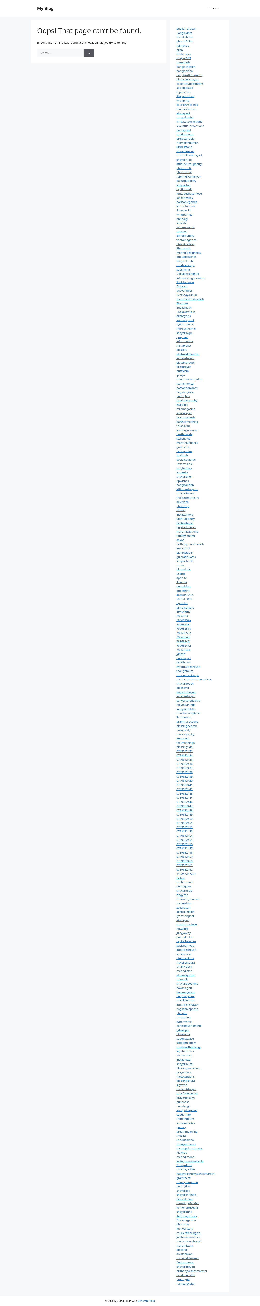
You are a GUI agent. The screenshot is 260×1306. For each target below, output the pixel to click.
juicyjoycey (183, 933)
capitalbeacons (186, 941)
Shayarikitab (184, 261)
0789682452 (184, 827)
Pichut (180, 878)
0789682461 (184, 865)
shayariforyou (185, 1267)
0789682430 (184, 781)
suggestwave (185, 1038)
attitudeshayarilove (189, 193)
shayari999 (183, 58)
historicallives (185, 244)
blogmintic (183, 569)
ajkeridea (182, 502)
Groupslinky (184, 1165)
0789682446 (184, 802)
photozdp (182, 506)
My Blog (45, 8)
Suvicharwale (185, 282)
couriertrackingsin (188, 1233)
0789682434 (184, 755)
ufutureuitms (185, 958)
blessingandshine (188, 1068)
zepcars (181, 231)
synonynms (184, 1021)
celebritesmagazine (189, 379)
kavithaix (182, 455)
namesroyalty (185, 1283)
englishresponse (187, 1009)
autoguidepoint (186, 1110)
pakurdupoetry (186, 181)
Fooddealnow (185, 1140)
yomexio (182, 472)
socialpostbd (184, 88)
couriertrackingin (187, 675)
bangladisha (184, 71)
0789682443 (184, 793)
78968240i (183, 637)
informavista (184, 341)
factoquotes (184, 451)
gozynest (182, 337)
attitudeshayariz (187, 489)
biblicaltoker (184, 1199)
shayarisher (184, 476)
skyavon (181, 1085)
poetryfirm (183, 1186)
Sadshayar (183, 269)
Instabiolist (183, 345)
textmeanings (185, 743)
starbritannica (185, 206)
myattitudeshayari (188, 667)
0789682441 (184, 785)
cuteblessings (185, 265)
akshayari (182, 920)
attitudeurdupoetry (189, 164)
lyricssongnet (185, 916)
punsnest (182, 1102)
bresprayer (183, 367)
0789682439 (184, 776)
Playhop (181, 1152)
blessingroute (185, 362)
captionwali (184, 189)
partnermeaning (187, 422)
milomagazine (185, 409)
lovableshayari (185, 696)
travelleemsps (185, 1000)
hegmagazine (185, 996)
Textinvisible (184, 464)
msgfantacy (184, 468)
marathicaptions (187, 531)
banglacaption (185, 67)
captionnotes (185, 134)
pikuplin (181, 1013)
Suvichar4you (185, 945)
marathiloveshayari (189, 155)
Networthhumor (187, 143)
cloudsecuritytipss (188, 713)
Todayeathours (186, 1144)
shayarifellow (185, 493)
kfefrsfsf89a (184, 599)
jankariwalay (184, 197)
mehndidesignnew (188, 253)
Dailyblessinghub (187, 274)
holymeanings (185, 705)
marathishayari (186, 1089)
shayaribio (183, 1190)
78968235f (183, 624)
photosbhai (184, 172)
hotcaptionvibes (187, 388)
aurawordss (184, 1055)
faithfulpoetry (185, 519)
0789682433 (184, 751)
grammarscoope (187, 721)
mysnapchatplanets (189, 1148)
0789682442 (184, 789)
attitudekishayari (187, 1005)
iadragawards (185, 227)
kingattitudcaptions (189, 121)
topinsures (183, 92)
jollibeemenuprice (188, 1237)
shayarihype (184, 333)
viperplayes (184, 413)
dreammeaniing (186, 1131)
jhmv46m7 (183, 612)
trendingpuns (185, 1119)
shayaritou (183, 185)
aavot (180, 540)
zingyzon (182, 895)
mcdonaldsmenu (187, 1258)
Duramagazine (186, 1220)
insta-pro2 (183, 548)
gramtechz (183, 1178)
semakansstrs (185, 1123)
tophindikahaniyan (188, 176)
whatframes (184, 214)
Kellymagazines (186, 1216)
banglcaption (185, 485)
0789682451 (184, 823)
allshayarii (183, 113)
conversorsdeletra (188, 700)
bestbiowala (184, 434)
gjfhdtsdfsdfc (185, 607)
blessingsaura (185, 1081)
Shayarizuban (185, 96)
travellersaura (185, 962)
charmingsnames (187, 899)
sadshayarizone (186, 430)
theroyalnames (186, 329)
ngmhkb (182, 603)
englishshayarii (186, 692)
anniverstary (184, 1228)
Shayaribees (184, 290)
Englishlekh (184, 307)
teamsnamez (185, 383)
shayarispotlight (187, 983)
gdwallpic (182, 1030)
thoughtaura (184, 671)
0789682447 (184, 806)
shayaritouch (185, 683)
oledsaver (182, 688)
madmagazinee (186, 924)
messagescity (185, 734)
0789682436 (184, 764)
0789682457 (184, 848)
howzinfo (182, 929)
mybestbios (184, 903)
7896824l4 (183, 650)
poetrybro (183, 396)
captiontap (183, 1114)
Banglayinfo (184, 33)
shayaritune (184, 1212)
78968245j (183, 641)
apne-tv (181, 578)
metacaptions (185, 1076)
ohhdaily (182, 219)
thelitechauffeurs (187, 498)
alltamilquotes (185, 975)
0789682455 (184, 840)
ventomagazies (186, 240)
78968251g (183, 628)
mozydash (183, 62)
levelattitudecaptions (190, 126)
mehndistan (184, 971)
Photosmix (183, 248)
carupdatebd (184, 117)
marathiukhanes (187, 443)
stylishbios (183, 438)
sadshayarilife (185, 1169)
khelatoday (183, 54)
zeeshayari (183, 907)
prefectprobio (185, 138)
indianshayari (185, 358)
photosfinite (184, 41)
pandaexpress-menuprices (193, 679)
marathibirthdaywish (190, 299)
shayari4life (184, 160)
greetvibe (182, 447)
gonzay (181, 1127)
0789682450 (184, 819)
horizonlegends (186, 202)
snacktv (181, 223)
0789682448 (184, 810)
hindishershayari (187, 79)
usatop (181, 574)
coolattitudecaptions (190, 83)
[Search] (89, 53)
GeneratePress (146, 1300)
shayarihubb (184, 561)
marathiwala (184, 1245)
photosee (182, 1224)
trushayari (183, 426)
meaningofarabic (187, 1203)
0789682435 (184, 760)
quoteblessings (186, 257)
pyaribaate (183, 662)
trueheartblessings (188, 1047)
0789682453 (184, 831)
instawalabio (184, 514)
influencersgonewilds (190, 278)
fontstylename (185, 536)
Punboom (182, 738)
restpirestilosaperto (189, 75)
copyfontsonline (187, 1093)
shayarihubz (184, 1064)
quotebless (183, 586)
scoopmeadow (186, 1043)
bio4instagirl (184, 523)
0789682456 (184, 844)
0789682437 (184, 768)
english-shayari (186, 28)
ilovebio (181, 582)
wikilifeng (182, 100)
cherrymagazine (187, 1182)
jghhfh (180, 654)
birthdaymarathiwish (190, 544)
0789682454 (184, 836)
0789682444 (184, 797)
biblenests (183, 1034)
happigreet (183, 130)
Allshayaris (183, 316)
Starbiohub (183, 717)
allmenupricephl (187, 1207)
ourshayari (183, 658)
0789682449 (184, 814)
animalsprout (185, 320)
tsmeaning (183, 1017)
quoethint (183, 591)
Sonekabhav (184, 37)
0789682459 (184, 857)
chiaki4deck (184, 966)
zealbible (182, 405)
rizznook (182, 979)
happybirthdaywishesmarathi (195, 1174)
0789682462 (184, 869)
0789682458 (184, 852)
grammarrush (185, 417)
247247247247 (186, 874)
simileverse (183, 954)
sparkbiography (186, 400)
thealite (181, 1135)
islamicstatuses (186, 109)
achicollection (185, 912)
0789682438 (184, 772)
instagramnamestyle (190, 1161)
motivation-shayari (188, 1241)
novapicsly (183, 730)
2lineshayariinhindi (189, 1026)
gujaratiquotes (186, 527)
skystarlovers (185, 1051)
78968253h (183, 633)
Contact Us (213, 8)
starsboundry (185, 236)
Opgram (181, 286)
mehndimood (185, 1157)
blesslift (181, 350)
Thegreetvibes (185, 312)
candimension (185, 1275)
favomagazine (185, 992)
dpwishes (182, 481)
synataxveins (185, 324)
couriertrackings (187, 105)
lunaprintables (186, 709)
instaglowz (183, 1059)
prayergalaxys (185, 1098)
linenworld (183, 210)
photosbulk (183, 168)
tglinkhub (182, 45)
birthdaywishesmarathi (191, 1271)
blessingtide (184, 747)
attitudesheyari (186, 950)
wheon (180, 510)
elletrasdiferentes (187, 354)
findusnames (185, 1262)
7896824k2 (183, 645)
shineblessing (185, 151)
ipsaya (180, 375)
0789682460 (184, 861)
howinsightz (184, 988)
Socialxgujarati (186, 459)
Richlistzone (184, 147)
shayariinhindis (186, 1195)
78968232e (183, 620)
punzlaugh (183, 1106)
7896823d (183, 616)
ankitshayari (184, 1254)
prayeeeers (183, 1072)
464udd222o (184, 595)
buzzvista (182, 371)
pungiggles (183, 886)
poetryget (182, 1279)
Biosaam (182, 303)
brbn (179, 50)
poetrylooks (184, 937)
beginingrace (185, 392)
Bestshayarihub (186, 295)
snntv (180, 565)
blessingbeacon (186, 726)
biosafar (181, 1250)
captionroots (184, 882)
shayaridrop (184, 890)
